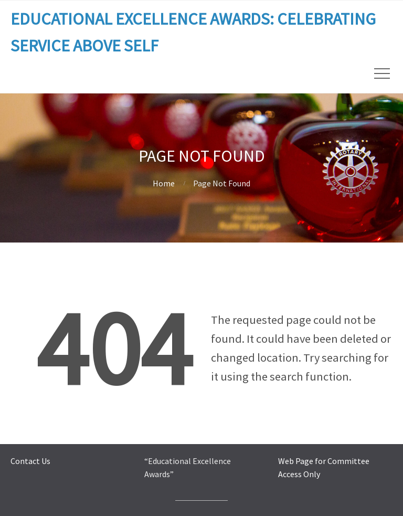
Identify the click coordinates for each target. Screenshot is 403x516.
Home (164, 183)
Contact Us (30, 461)
